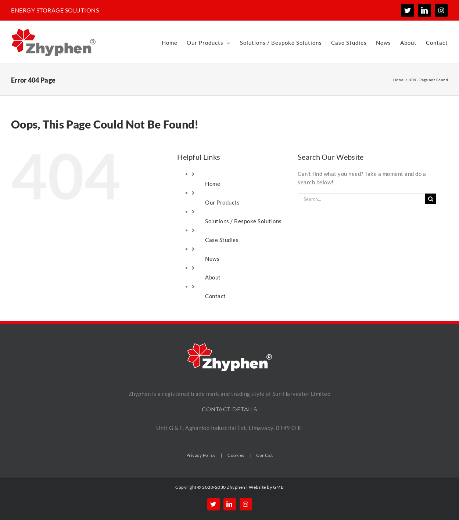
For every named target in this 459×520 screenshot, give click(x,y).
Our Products (222, 202)
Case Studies (222, 239)
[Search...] (361, 199)
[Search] (430, 199)
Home (212, 183)
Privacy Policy (201, 455)
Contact (215, 296)
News (212, 258)
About (213, 277)
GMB (278, 487)
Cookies (235, 455)
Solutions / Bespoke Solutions (243, 221)
